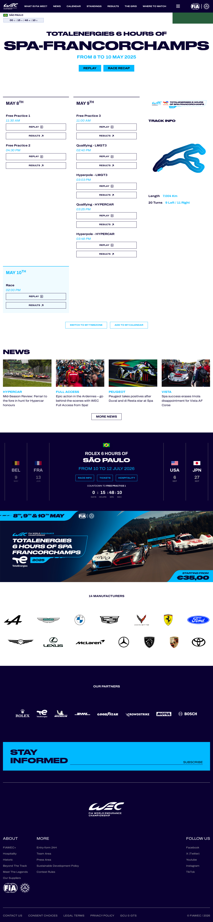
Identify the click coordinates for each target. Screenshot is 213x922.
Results (36, 135)
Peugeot (117, 392)
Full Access (67, 392)
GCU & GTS (128, 916)
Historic (8, 860)
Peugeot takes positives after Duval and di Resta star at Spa (131, 398)
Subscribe (193, 762)
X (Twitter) (193, 854)
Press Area (44, 860)
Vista (166, 392)
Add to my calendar (129, 325)
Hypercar (12, 392)
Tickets (105, 478)
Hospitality (126, 478)
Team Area (44, 854)
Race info (85, 478)
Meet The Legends (15, 872)
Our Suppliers (12, 878)
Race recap (119, 68)
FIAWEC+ (9, 848)
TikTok (190, 872)
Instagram (192, 866)
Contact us (12, 916)
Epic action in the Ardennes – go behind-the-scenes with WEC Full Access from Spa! (79, 400)
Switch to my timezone (86, 325)
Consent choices (43, 916)
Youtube (191, 860)
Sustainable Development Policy (58, 866)
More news (106, 416)
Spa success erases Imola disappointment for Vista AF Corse (182, 400)
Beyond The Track (15, 866)
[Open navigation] (178, 6)
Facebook (192, 848)
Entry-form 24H (47, 848)
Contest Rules (46, 872)
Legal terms (73, 916)
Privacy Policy (102, 916)
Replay (90, 68)
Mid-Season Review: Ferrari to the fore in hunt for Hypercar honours (25, 400)
